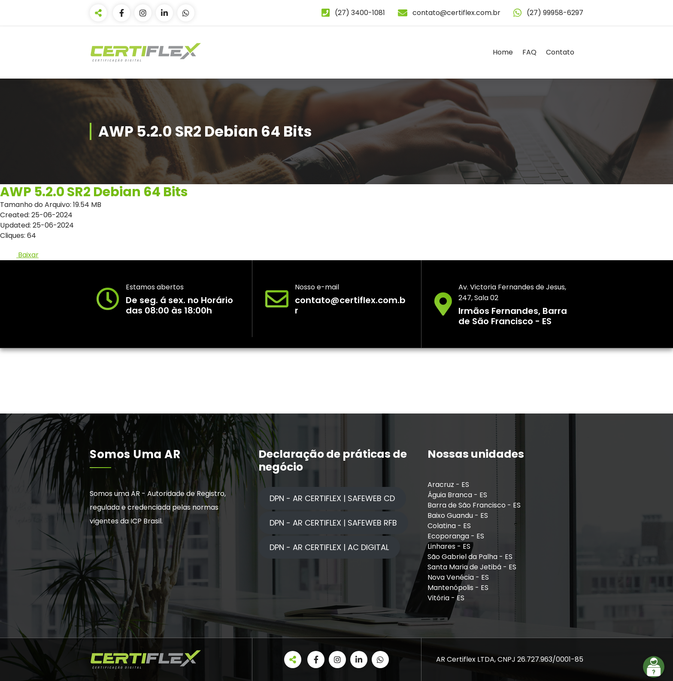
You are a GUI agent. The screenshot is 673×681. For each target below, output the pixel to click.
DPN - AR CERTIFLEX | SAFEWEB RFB (333, 522)
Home (503, 52)
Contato (560, 52)
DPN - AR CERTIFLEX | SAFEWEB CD (332, 498)
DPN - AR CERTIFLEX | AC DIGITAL (329, 547)
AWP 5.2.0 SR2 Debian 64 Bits (94, 192)
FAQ (529, 52)
